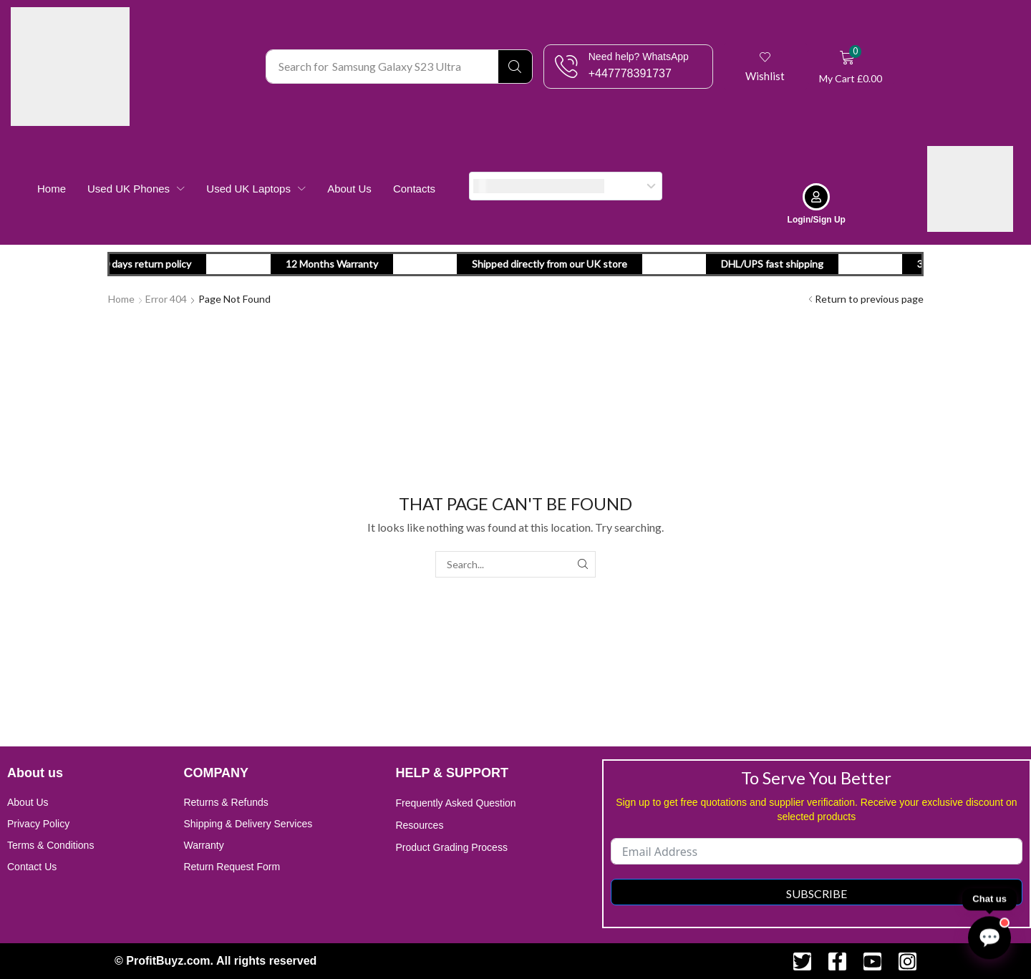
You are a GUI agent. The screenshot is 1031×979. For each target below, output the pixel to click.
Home (121, 299)
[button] (765, 66)
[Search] (515, 66)
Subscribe (816, 893)
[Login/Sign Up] (816, 196)
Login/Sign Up (817, 220)
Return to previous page (869, 299)
